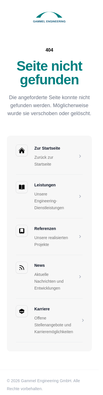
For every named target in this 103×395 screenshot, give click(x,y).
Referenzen (45, 228)
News (39, 265)
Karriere (42, 309)
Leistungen (45, 185)
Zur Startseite (47, 148)
